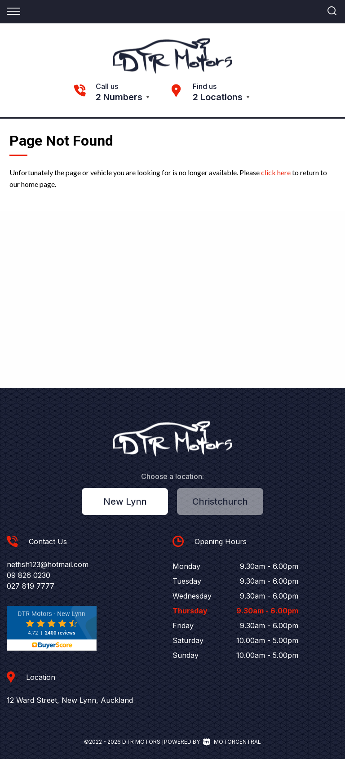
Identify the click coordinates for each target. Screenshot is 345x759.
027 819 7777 (30, 585)
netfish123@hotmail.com (47, 564)
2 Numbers (119, 97)
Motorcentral (232, 741)
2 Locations (218, 97)
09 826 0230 (28, 575)
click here (276, 172)
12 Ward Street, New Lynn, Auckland (70, 700)
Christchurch (220, 501)
